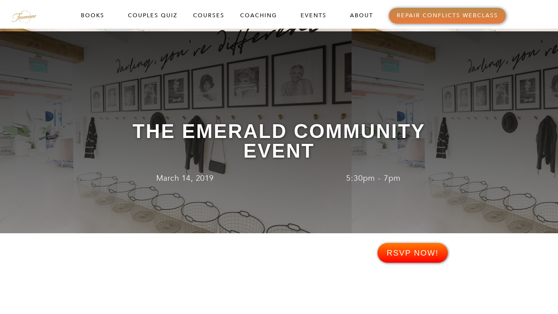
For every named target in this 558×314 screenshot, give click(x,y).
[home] (32, 15)
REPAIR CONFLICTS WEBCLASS (447, 15)
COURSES (208, 15)
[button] (96, 15)
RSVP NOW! (412, 253)
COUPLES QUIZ (152, 15)
